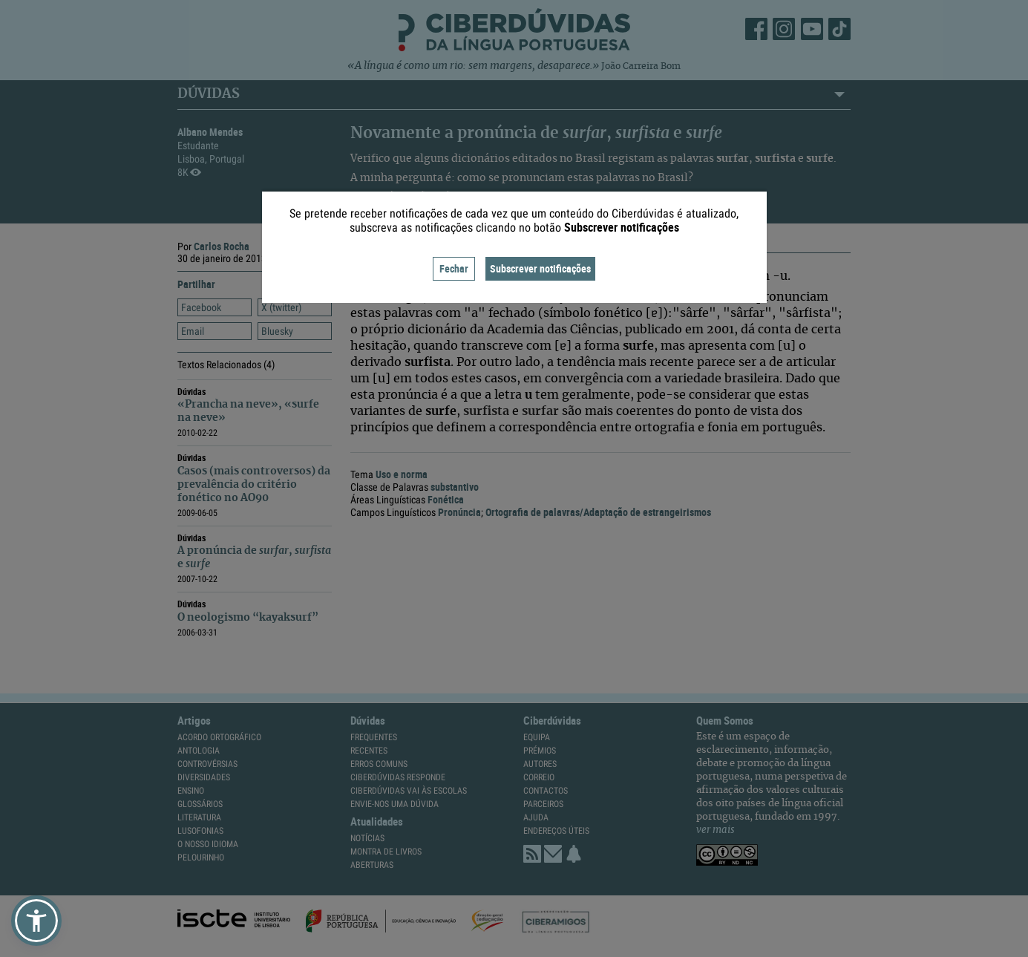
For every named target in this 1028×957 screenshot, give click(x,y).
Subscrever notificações (540, 268)
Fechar (453, 268)
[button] (36, 920)
